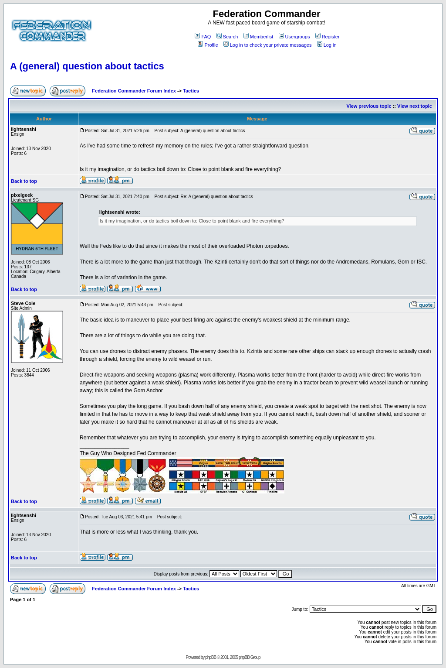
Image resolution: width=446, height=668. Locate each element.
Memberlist (258, 36)
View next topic (414, 106)
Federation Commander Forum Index (134, 90)
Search (227, 36)
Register (327, 36)
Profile (208, 45)
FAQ (203, 36)
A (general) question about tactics (87, 66)
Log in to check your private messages (267, 45)
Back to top (24, 181)
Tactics (191, 90)
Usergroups (294, 36)
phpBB (210, 657)
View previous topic (368, 106)
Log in (327, 45)
